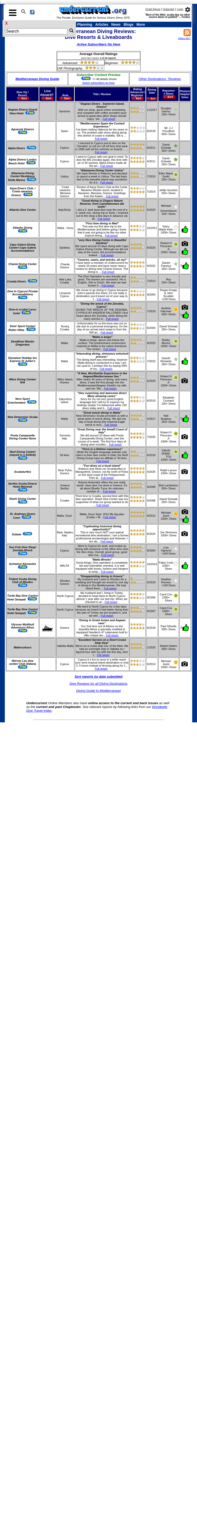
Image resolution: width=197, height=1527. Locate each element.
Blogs (128, 24)
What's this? (184, 38)
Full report (109, 118)
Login (180, 9)
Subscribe (168, 9)
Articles (101, 24)
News (116, 24)
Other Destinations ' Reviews (160, 79)
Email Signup (152, 9)
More (140, 24)
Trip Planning (81, 24)
